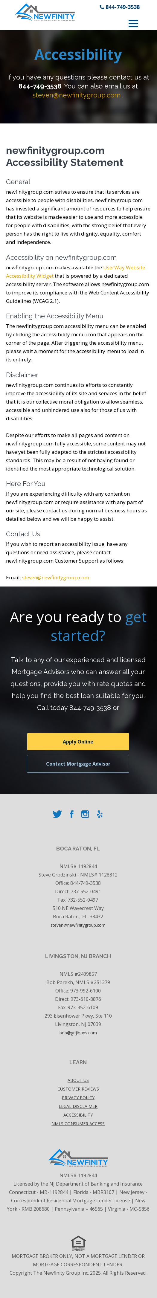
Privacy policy (78, 1097)
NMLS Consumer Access (78, 1123)
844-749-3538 (123, 6)
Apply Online (78, 741)
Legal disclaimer (78, 1106)
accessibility (78, 1115)
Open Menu (133, 23)
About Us (78, 1080)
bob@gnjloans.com (78, 1033)
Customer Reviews (78, 1089)
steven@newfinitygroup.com (77, 95)
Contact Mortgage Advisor (78, 764)
